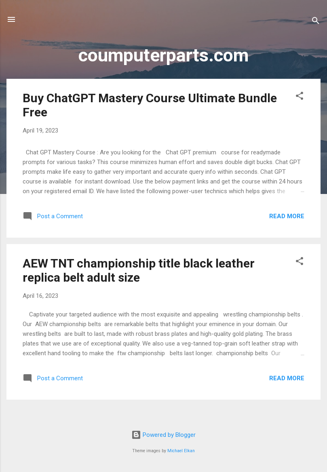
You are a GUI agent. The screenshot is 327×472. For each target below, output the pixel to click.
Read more (286, 216)
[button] (299, 97)
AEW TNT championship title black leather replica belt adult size (139, 270)
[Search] (316, 22)
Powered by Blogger (163, 434)
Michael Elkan (181, 450)
